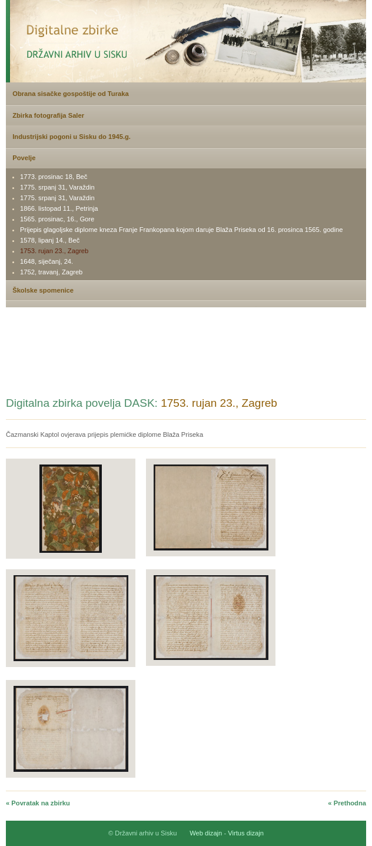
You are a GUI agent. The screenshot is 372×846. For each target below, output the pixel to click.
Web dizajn (206, 833)
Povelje (23, 157)
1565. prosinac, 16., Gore (57, 219)
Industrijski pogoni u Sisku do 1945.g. (71, 136)
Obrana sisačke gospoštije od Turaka (70, 93)
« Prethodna (347, 803)
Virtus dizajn (246, 833)
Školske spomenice (43, 290)
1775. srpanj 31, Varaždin (57, 187)
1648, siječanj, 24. (46, 261)
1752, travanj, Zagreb (51, 272)
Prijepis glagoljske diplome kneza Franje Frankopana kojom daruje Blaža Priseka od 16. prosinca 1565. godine (181, 229)
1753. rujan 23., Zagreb (54, 250)
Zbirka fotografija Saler (48, 115)
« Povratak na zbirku (38, 803)
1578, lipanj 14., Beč (49, 240)
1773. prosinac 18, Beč (53, 176)
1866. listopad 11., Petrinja (59, 208)
